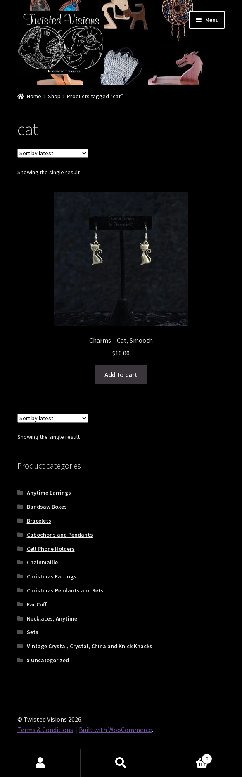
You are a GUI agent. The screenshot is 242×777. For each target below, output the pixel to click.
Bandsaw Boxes (47, 506)
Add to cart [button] (121, 374)
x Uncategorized (48, 660)
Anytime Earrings (49, 492)
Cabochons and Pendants (60, 534)
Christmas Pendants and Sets (65, 590)
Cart (187, 757)
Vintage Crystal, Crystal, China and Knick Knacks (89, 646)
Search (121, 763)
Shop (54, 96)
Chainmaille (42, 562)
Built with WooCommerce (115, 729)
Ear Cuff (37, 604)
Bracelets (39, 520)
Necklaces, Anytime (52, 618)
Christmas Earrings (51, 576)
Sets (32, 632)
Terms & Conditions (45, 729)
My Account (40, 763)
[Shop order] (52, 153)
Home (34, 96)
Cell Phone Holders (51, 548)
